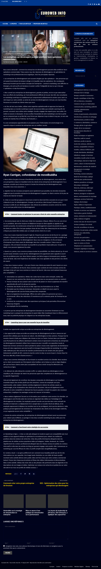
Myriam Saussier (9, 62)
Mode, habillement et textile (82, 191)
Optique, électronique (81, 202)
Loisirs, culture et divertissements (84, 164)
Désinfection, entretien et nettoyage (85, 117)
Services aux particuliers (82, 237)
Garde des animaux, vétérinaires (84, 144)
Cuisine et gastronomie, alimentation (85, 114)
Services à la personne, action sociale (86, 230)
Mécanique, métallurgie (81, 185)
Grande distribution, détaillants (83, 152)
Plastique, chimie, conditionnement (85, 208)
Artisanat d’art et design (81, 93)
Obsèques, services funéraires (83, 199)
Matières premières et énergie (83, 182)
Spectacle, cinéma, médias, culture (85, 240)
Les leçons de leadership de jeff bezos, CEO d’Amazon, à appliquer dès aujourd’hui (57, 513)
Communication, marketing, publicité (85, 107)
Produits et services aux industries (85, 210)
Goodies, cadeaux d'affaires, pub (84, 150)
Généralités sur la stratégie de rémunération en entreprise (12, 513)
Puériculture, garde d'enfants (83, 213)
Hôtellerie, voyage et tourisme (83, 155)
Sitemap (87, 566)
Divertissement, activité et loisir (84, 120)
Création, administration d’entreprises (81, 110)
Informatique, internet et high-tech (85, 161)
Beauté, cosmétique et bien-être (84, 98)
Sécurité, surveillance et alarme (84, 227)
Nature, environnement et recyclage (85, 196)
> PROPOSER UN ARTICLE (40, 24)
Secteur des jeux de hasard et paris (85, 222)
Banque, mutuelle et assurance (83, 95)
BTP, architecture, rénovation (83, 101)
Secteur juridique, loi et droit (83, 224)
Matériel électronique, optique (83, 177)
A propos (52, 566)
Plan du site (95, 566)
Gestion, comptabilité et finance (84, 147)
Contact (58, 566)
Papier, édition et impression (83, 205)
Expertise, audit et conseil (82, 138)
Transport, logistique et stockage (84, 249)
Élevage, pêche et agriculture (83, 125)
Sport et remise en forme (82, 243)
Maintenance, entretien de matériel (85, 166)
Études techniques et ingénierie (84, 135)
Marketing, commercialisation (83, 174)
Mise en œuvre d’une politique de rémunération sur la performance (35, 513)
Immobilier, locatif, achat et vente (84, 158)
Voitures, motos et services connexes (85, 251)
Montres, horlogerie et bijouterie (84, 193)
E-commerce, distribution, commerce (85, 122)
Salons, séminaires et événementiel (85, 216)
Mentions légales (79, 566)
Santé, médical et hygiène (82, 219)
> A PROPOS (13, 24)
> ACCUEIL (5, 24)
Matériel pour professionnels (83, 179)
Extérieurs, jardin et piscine (82, 141)
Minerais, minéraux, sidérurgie (83, 188)
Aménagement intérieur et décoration (86, 90)
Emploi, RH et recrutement (82, 128)
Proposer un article (67, 566)
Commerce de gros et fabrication (84, 104)
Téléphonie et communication (83, 246)
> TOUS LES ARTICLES (24, 24)
